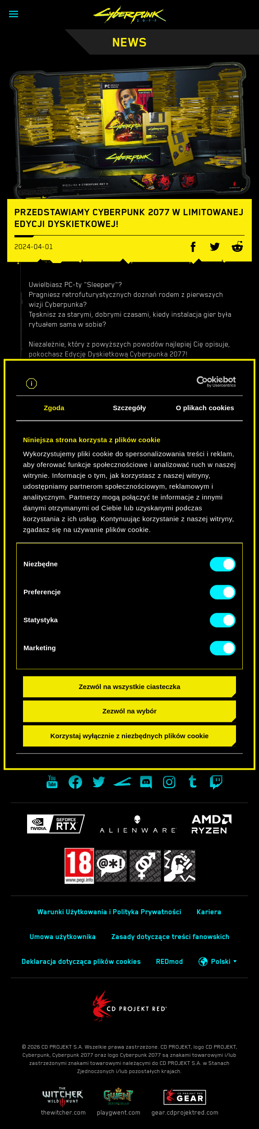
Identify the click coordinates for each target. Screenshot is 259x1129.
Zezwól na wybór (129, 711)
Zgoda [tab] (54, 408)
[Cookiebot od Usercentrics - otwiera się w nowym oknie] (196, 382)
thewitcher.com (63, 1101)
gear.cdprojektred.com (185, 1101)
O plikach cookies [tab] (205, 408)
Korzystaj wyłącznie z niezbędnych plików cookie (130, 736)
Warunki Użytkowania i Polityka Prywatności (109, 912)
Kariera (209, 912)
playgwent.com (118, 1101)
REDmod (169, 962)
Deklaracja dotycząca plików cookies (81, 962)
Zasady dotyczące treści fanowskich (170, 937)
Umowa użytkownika (63, 937)
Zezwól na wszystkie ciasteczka (129, 686)
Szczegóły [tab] (129, 408)
